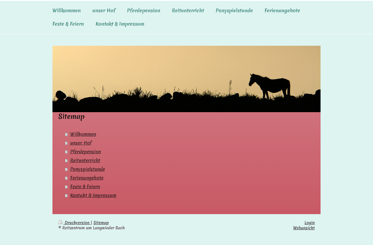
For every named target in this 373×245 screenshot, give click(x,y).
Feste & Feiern (85, 186)
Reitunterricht (85, 160)
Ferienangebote (86, 178)
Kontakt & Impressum (93, 195)
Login (310, 222)
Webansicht (304, 227)
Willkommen (83, 134)
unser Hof (81, 143)
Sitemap (101, 222)
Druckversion (74, 222)
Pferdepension (85, 151)
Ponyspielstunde (87, 169)
